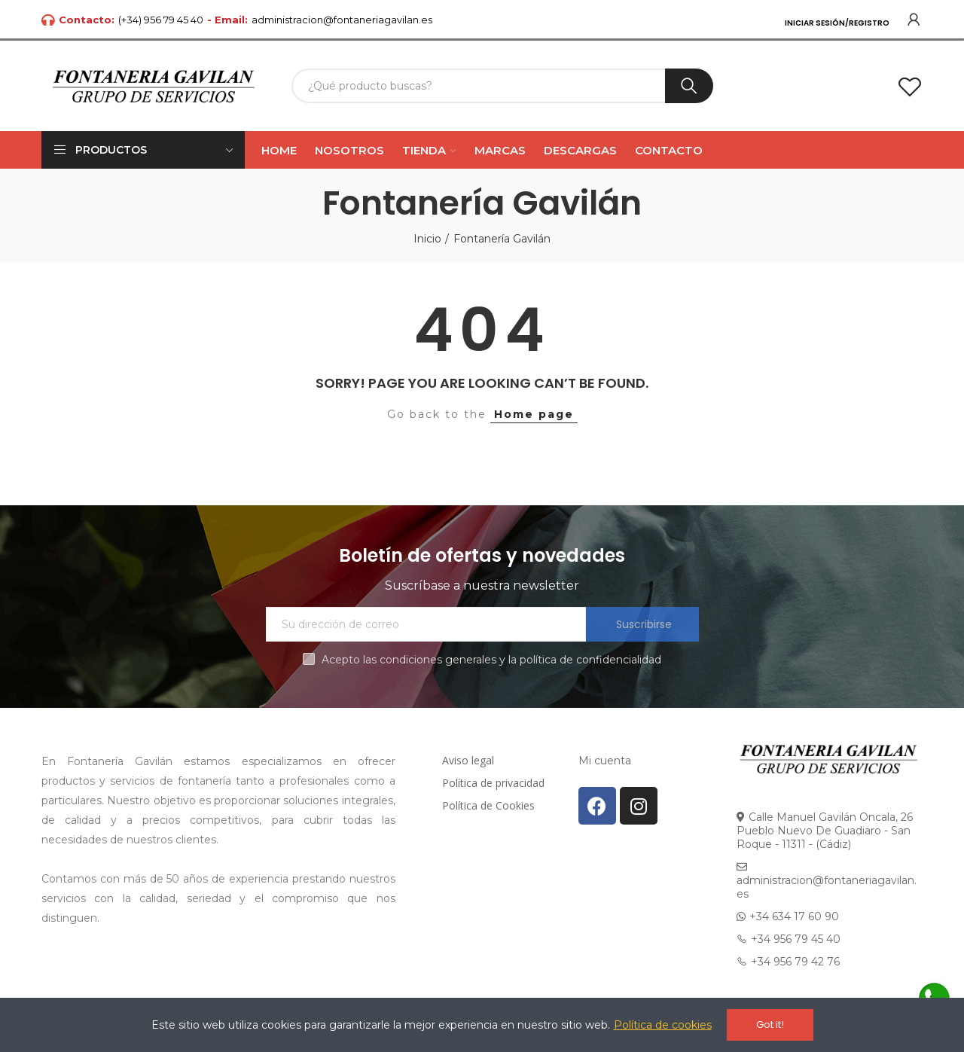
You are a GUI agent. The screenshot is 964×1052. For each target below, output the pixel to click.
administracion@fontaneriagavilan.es (342, 20)
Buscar (689, 86)
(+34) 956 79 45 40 (160, 20)
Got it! (770, 1024)
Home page (534, 414)
